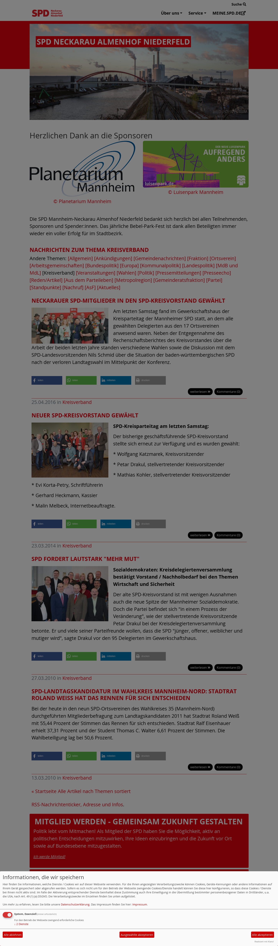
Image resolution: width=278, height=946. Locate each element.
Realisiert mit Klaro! (264, 941)
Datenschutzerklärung (75, 904)
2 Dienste (21, 924)
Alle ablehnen (13, 935)
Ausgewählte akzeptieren (137, 935)
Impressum (139, 904)
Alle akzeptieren (262, 935)
